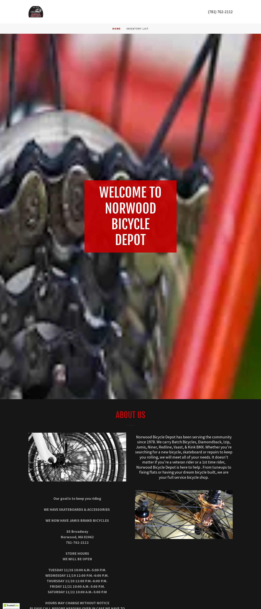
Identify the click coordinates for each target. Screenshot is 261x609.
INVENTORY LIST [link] (138, 28)
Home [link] (116, 28)
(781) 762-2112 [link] (220, 11)
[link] (35, 11)
